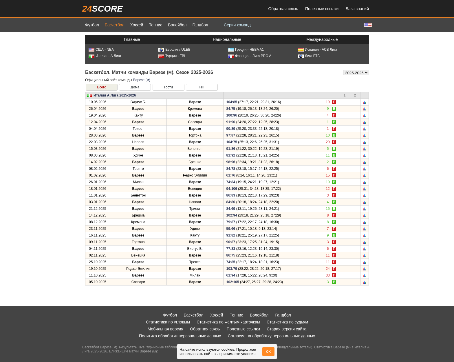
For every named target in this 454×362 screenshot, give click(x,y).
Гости (168, 87)
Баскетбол (115, 25)
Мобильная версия (165, 329)
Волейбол (177, 25)
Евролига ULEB (174, 50)
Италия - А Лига (105, 56)
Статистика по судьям (287, 322)
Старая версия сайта (286, 329)
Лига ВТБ (309, 56)
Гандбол (200, 25)
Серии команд (237, 25)
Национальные (227, 39)
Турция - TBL (172, 56)
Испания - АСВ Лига (317, 50)
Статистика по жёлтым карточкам (228, 322)
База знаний (357, 8)
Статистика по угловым (168, 322)
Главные (132, 39)
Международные (322, 39)
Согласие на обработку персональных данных (271, 336)
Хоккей (136, 25)
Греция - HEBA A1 (246, 50)
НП (201, 87)
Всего (101, 87)
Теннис (155, 25)
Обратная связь (283, 8)
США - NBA (101, 50)
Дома (135, 87)
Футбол (92, 25)
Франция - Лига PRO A (249, 56)
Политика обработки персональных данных (180, 336)
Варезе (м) (141, 80)
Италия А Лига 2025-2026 (115, 95)
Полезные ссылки (321, 8)
